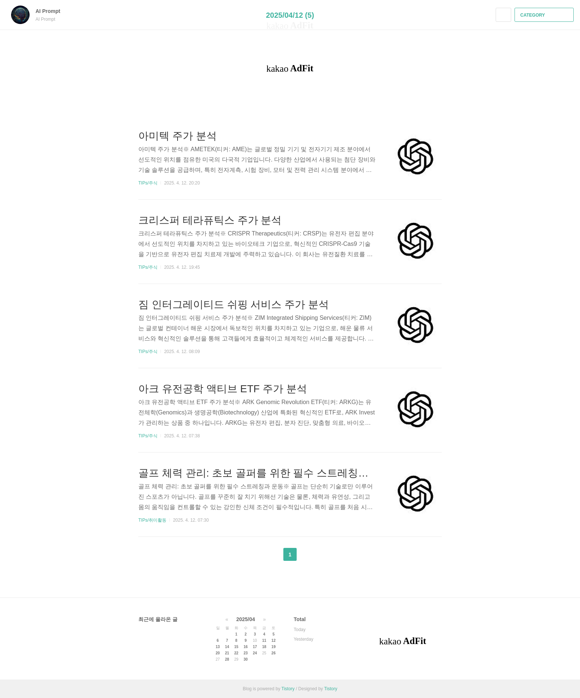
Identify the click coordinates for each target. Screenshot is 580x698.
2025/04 (245, 619)
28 (227, 659)
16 (245, 647)
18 (264, 647)
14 (227, 647)
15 (236, 647)
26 (274, 653)
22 (236, 653)
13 (218, 647)
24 (255, 653)
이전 (271, 554)
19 (274, 647)
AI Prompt (52, 11)
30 (245, 659)
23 (245, 653)
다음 (308, 554)
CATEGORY (545, 15)
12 (274, 640)
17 (255, 647)
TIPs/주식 (148, 183)
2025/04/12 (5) (290, 15)
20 (218, 653)
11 (264, 640)
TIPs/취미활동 (152, 520)
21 (227, 653)
